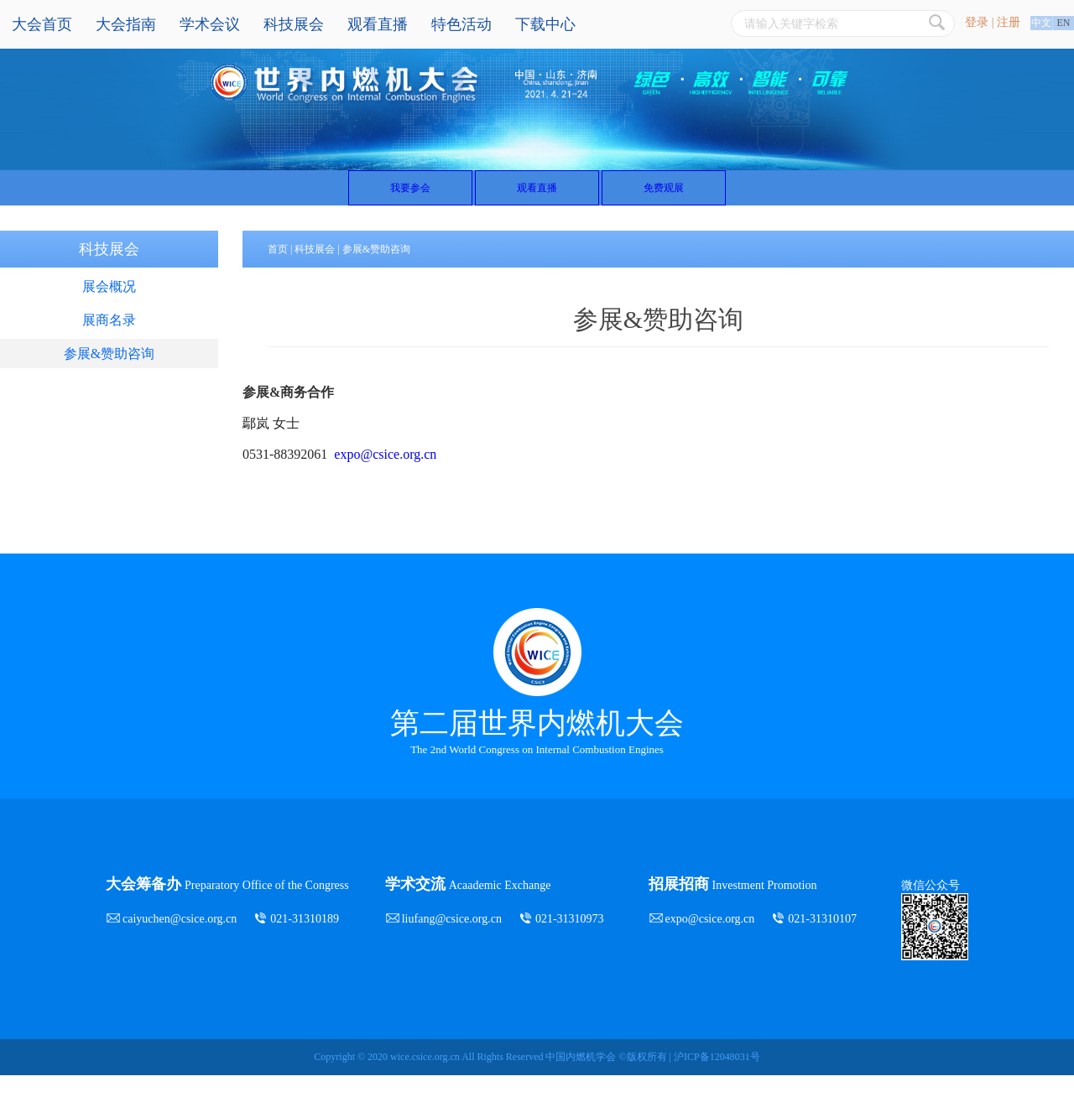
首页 (278, 271)
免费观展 (739, 198)
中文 (1041, 23)
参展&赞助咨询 (109, 375)
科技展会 (293, 24)
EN (1064, 23)
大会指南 (126, 24)
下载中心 (545, 24)
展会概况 (109, 308)
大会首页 (42, 24)
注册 (1008, 22)
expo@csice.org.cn (385, 476)
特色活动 (461, 24)
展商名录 (109, 342)
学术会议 (210, 24)
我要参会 (335, 198)
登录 (976, 22)
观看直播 (377, 24)
